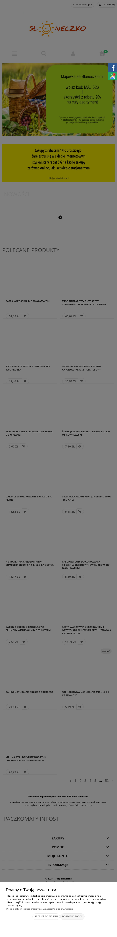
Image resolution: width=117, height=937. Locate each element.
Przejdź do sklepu (46, 916)
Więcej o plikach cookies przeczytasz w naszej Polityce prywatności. (39, 908)
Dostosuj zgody (72, 916)
